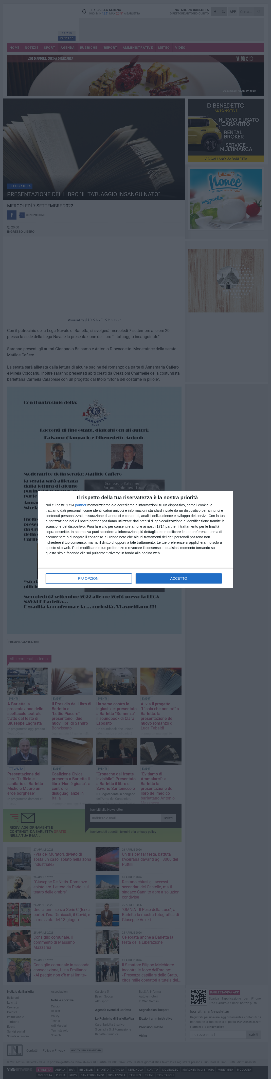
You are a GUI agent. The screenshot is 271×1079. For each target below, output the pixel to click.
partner (80, 505)
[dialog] (135, 539)
